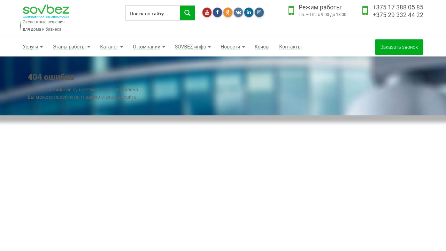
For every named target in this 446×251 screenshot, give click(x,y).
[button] (33, 46)
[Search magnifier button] (187, 13)
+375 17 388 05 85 (397, 7)
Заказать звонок (399, 47)
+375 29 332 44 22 (397, 15)
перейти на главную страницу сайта (95, 97)
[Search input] (153, 13)
